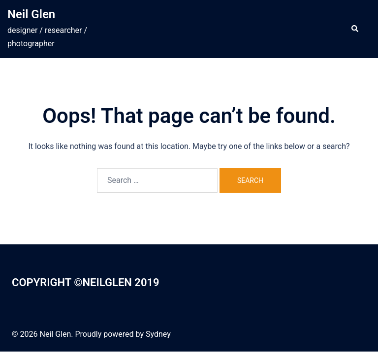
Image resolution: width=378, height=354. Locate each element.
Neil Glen (31, 14)
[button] (354, 29)
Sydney (158, 334)
